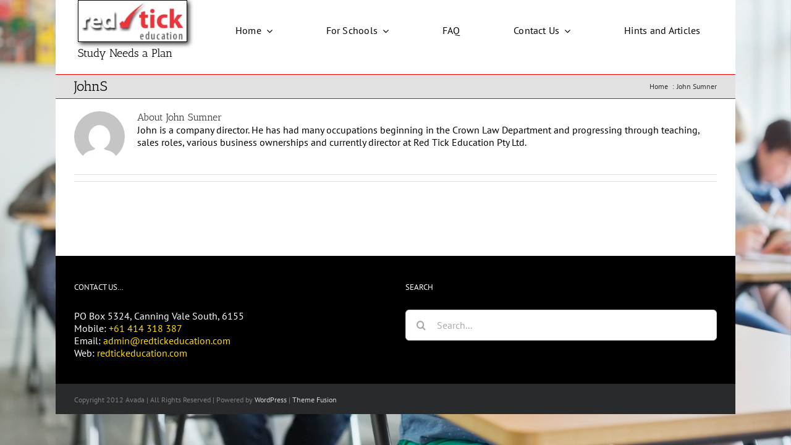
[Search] (420, 325)
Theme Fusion (314, 399)
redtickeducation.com (142, 353)
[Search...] (561, 325)
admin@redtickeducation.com (167, 340)
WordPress (271, 399)
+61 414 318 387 (145, 328)
